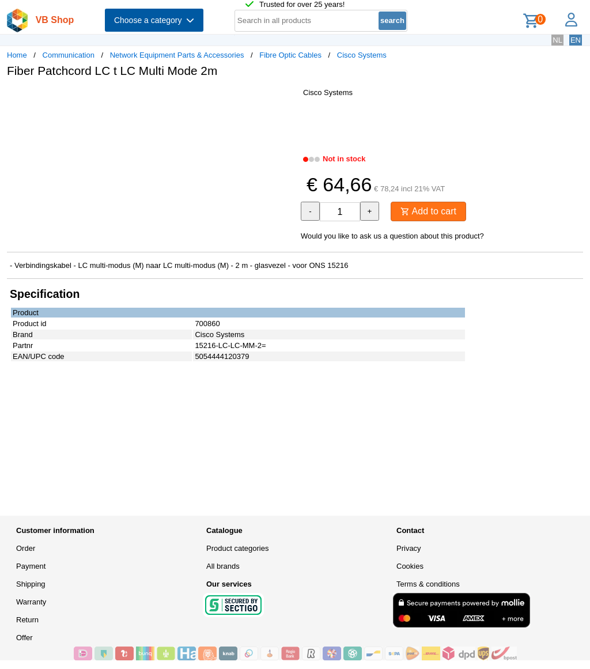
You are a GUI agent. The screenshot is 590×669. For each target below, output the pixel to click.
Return (27, 619)
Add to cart (428, 211)
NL (557, 40)
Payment (31, 566)
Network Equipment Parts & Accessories (177, 55)
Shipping (31, 584)
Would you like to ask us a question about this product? (392, 236)
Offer (24, 637)
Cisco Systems (362, 55)
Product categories (237, 548)
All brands (223, 566)
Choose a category (154, 20)
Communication (68, 55)
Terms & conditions (428, 584)
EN (575, 40)
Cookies (409, 566)
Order (25, 548)
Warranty (31, 602)
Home (17, 55)
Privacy (408, 548)
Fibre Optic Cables (290, 55)
